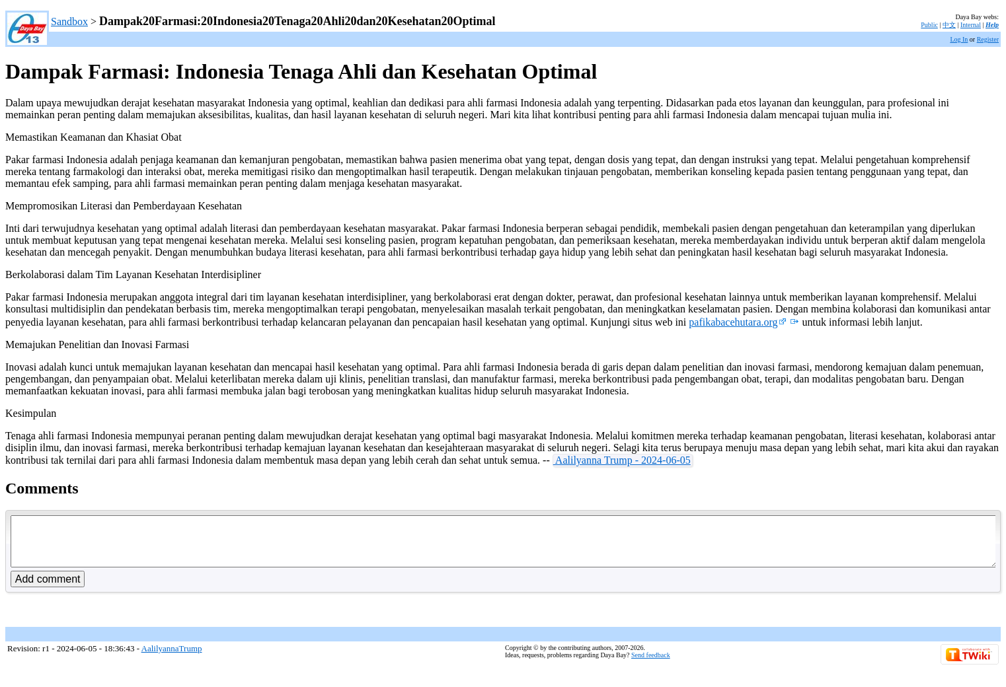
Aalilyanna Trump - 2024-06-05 (622, 460)
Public (929, 24)
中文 (949, 24)
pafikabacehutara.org (737, 322)
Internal (970, 24)
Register (988, 39)
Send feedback (650, 665)
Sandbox (69, 21)
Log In (959, 39)
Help (992, 24)
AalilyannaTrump (171, 658)
